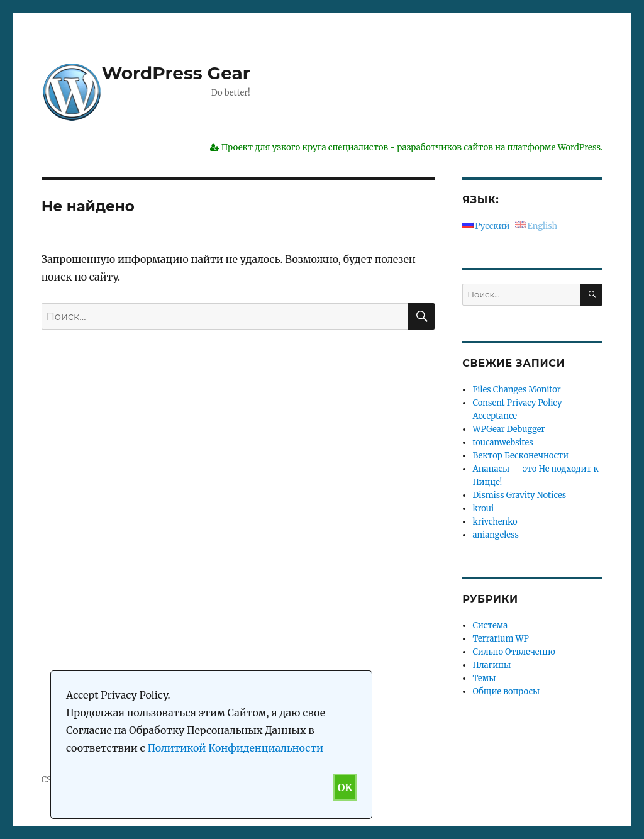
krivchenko (494, 521)
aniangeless (495, 535)
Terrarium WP (500, 638)
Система (490, 625)
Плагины (491, 665)
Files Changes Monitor (516, 389)
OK (345, 787)
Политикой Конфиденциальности (235, 748)
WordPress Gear (176, 73)
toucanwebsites (502, 442)
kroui (483, 508)
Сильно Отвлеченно (513, 652)
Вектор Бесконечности (520, 455)
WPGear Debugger (508, 429)
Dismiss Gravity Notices (519, 495)
